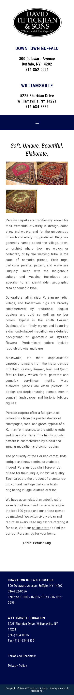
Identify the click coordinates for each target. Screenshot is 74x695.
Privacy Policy (17, 666)
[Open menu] (37, 122)
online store (41, 528)
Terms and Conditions (22, 656)
